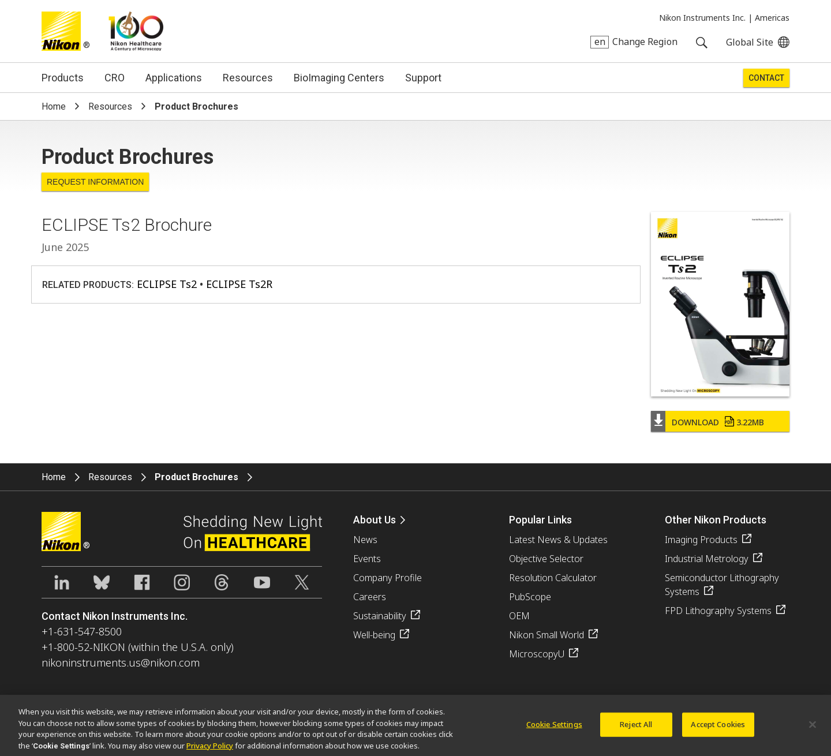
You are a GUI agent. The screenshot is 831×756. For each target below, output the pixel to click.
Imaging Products (701, 539)
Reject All (636, 729)
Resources (248, 78)
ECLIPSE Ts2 (167, 284)
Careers (369, 596)
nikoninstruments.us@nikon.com (121, 662)
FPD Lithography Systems (718, 610)
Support (423, 78)
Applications (173, 78)
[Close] (812, 729)
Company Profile (387, 577)
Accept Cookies (718, 729)
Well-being (374, 634)
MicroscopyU (536, 654)
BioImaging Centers (339, 78)
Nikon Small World (546, 634)
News (365, 539)
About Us (374, 520)
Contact (766, 78)
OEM (519, 615)
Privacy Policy (209, 750)
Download (718, 422)
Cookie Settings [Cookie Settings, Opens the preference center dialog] (554, 729)
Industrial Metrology (706, 558)
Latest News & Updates (558, 539)
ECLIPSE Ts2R (239, 284)
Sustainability (379, 615)
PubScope (530, 596)
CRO (114, 78)
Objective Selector (546, 558)
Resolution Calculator (553, 577)
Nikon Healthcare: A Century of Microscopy (135, 31)
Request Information (95, 181)
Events (367, 558)
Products (63, 78)
